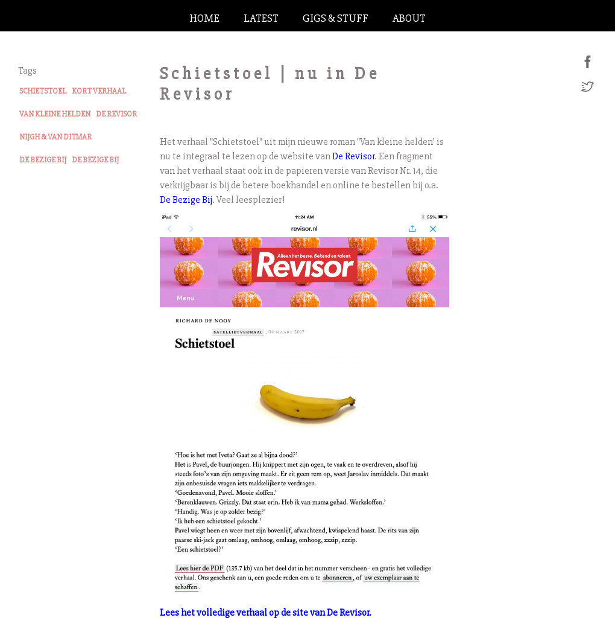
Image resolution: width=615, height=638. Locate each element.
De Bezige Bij (186, 200)
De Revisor (353, 156)
